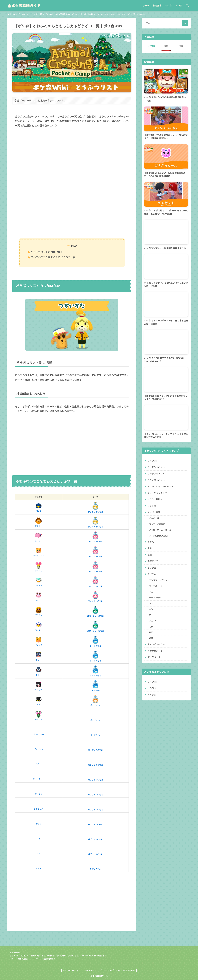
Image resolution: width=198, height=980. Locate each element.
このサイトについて (72, 970)
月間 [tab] (181, 45)
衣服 (149, 554)
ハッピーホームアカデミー (161, 529)
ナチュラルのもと (95, 507)
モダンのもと (95, 864)
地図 (151, 632)
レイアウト (152, 460)
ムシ (151, 609)
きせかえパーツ (155, 650)
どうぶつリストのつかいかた (47, 252)
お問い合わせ (129, 970)
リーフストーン (156, 586)
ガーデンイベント (156, 473)
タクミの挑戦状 (155, 499)
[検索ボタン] (187, 5)
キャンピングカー (156, 644)
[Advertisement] (72, 154)
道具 (151, 638)
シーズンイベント (156, 467)
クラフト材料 (155, 597)
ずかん (150, 541)
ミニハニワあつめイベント (160, 486)
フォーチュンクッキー (158, 492)
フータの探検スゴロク (159, 535)
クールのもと (95, 641)
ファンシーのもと (95, 537)
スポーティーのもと (95, 611)
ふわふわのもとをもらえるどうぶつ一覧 (53, 257)
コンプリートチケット (159, 580)
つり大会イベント (156, 480)
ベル (151, 591)
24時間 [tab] (151, 45)
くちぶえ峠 (154, 518)
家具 (149, 548)
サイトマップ (90, 970)
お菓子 (152, 626)
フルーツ (153, 620)
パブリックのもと (95, 760)
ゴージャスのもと (95, 745)
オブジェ (151, 567)
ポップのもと (95, 701)
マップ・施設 (153, 512)
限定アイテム (153, 561)
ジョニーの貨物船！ (158, 524)
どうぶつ (151, 505)
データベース (153, 657)
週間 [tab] (166, 45)
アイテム (151, 574)
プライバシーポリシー (110, 970)
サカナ (152, 603)
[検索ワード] (166, 23)
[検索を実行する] (185, 23)
